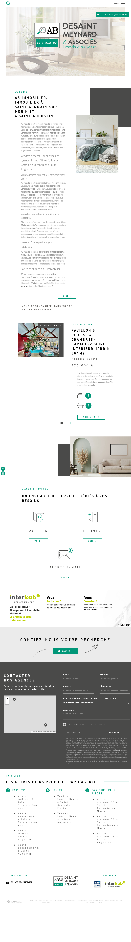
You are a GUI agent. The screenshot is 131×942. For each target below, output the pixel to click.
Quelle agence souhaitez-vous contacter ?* (90, 699)
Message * (68, 711)
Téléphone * (106, 687)
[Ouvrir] (8, 3)
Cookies (99, 902)
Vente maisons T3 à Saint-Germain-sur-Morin (107, 805)
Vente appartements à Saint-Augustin (29, 849)
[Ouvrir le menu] (119, 3)
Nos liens (119, 901)
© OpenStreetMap (42, 732)
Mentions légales (103, 901)
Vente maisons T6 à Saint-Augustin (107, 838)
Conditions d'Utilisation (114, 761)
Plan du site (92, 901)
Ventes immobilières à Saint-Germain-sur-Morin (68, 802)
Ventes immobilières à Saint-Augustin (67, 818)
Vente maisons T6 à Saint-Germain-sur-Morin (107, 822)
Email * (67, 687)
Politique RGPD (90, 902)
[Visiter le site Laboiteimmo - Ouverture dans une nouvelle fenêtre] (14, 902)
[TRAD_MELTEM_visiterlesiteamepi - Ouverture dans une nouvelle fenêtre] (97, 884)
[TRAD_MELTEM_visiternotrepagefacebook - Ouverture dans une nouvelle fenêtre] (3, 469)
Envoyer (114, 733)
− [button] (7, 703)
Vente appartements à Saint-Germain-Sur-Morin (29, 819)
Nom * (66, 675)
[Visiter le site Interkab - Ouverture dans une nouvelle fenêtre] (115, 884)
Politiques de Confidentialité (96, 761)
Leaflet (34, 732)
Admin (112, 901)
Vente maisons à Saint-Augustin (26, 835)
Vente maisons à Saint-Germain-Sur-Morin (28, 802)
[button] (62, 423)
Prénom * (104, 675)
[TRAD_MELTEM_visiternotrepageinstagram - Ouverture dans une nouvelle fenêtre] (3, 473)
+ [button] (7, 699)
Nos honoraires (70, 901)
